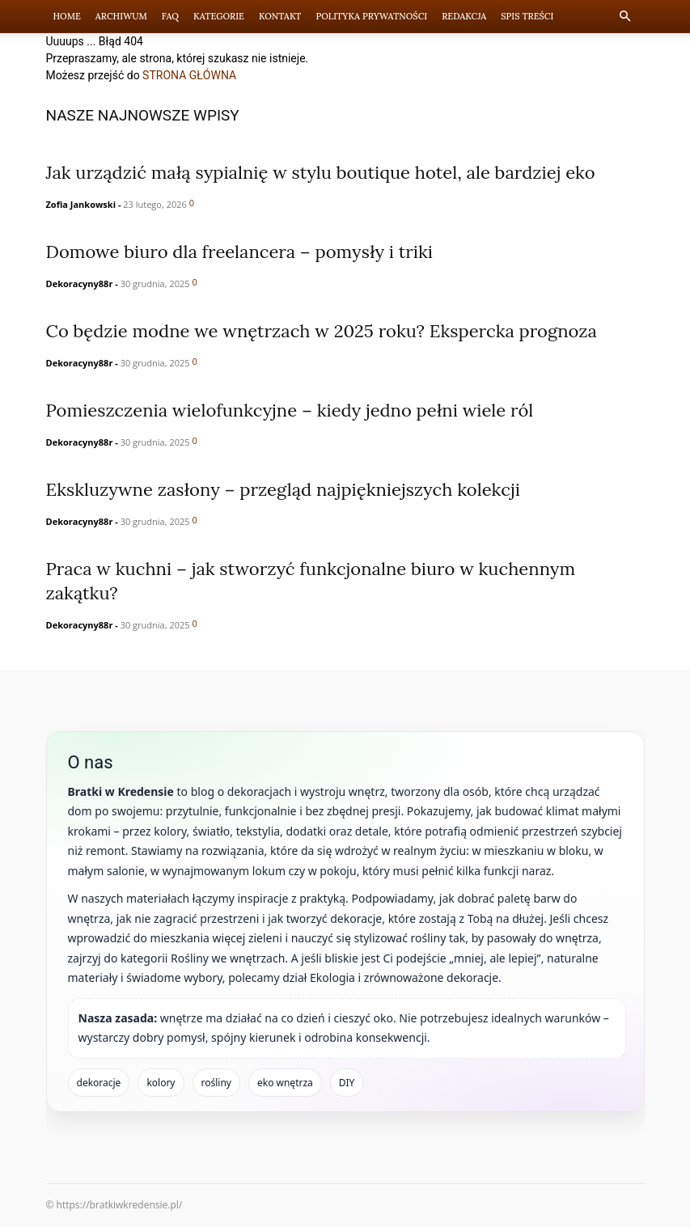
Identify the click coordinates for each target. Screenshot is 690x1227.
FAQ (170, 16)
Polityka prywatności (371, 16)
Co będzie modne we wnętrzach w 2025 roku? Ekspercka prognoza (321, 330)
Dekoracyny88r (79, 283)
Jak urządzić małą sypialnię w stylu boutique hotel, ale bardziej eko (320, 172)
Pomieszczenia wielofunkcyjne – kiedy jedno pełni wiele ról (290, 410)
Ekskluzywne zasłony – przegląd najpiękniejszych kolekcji (283, 489)
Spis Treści (527, 16)
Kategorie (218, 16)
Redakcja (464, 16)
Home (67, 16)
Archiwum (121, 16)
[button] (625, 16)
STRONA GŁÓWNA (189, 75)
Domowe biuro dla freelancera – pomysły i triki (240, 251)
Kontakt (280, 16)
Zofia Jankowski (81, 204)
